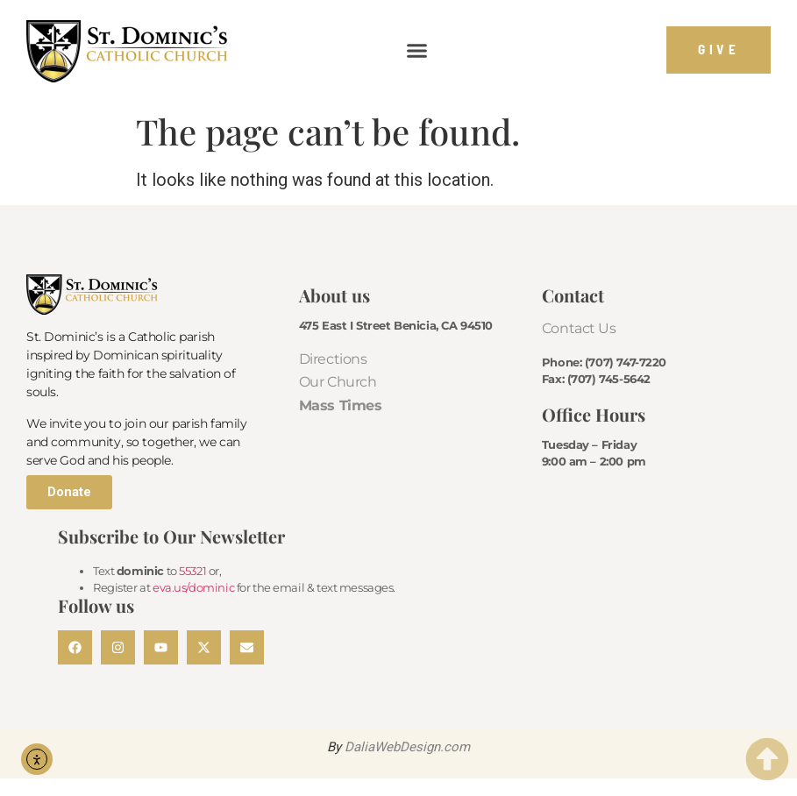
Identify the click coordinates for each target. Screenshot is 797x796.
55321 (192, 571)
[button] (417, 50)
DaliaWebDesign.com (407, 747)
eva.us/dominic (193, 587)
